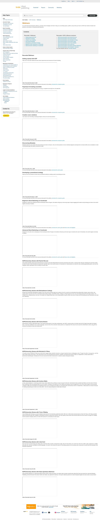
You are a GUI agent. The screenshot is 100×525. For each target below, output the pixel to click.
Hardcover (5, 39)
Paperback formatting (30, 38)
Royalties (5, 85)
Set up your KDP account (8, 23)
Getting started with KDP (30, 37)
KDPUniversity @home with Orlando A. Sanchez (68, 47)
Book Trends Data (6, 59)
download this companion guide (58, 84)
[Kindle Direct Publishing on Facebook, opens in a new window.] (44, 512)
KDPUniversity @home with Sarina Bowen (67, 38)
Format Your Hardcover (7, 30)
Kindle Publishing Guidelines (9, 97)
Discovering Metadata (30, 41)
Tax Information (6, 25)
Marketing (59, 7)
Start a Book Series (7, 44)
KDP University (6, 100)
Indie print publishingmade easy (83, 512)
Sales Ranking (6, 58)
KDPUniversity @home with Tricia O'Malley (67, 42)
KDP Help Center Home (8, 19)
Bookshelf (35, 7)
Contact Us (6, 115)
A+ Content (5, 71)
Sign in (73, 1)
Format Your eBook (7, 32)
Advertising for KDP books (8, 72)
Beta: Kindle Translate (7, 40)
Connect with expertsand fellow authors (74, 512)
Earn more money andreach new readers (64, 512)
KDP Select (5, 68)
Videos (5, 102)
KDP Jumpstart (6, 98)
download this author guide (57, 227)
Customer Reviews (7, 54)
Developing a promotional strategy (32, 42)
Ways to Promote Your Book (8, 67)
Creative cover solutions (30, 40)
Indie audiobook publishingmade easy (92, 512)
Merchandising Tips (7, 75)
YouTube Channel (72, 48)
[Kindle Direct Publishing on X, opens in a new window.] (50, 512)
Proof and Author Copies (8, 48)
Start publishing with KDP (8, 37)
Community (51, 7)
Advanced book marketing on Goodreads (34, 45)
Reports (43, 7)
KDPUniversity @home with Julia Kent (66, 44)
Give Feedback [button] (80, 1)
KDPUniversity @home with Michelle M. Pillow (68, 40)
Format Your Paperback (8, 29)
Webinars (7, 101)
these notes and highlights (70, 227)
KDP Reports (5, 86)
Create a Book (6, 38)
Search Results (6, 55)
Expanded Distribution (7, 74)
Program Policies (6, 93)
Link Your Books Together (8, 57)
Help (69, 1)
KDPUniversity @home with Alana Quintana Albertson (69, 45)
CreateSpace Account (7, 24)
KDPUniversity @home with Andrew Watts (67, 41)
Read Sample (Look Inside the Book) (10, 53)
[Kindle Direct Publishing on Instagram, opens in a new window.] (57, 512)
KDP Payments (6, 87)
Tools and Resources (7, 33)
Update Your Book (6, 81)
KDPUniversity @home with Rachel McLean (67, 37)
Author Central (6, 70)
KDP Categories (6, 52)
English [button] (64, 1)
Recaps (4, 61)
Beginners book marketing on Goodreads (34, 44)
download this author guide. (60, 170)
